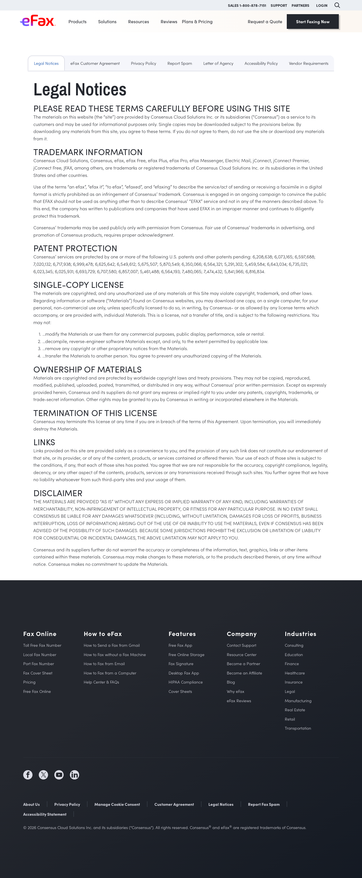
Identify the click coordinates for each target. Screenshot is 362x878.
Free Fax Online (37, 691)
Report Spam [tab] (179, 63)
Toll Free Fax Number (42, 645)
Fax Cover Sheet (37, 673)
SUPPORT (279, 5)
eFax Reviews (239, 700)
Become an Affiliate (244, 673)
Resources (138, 21)
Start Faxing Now (312, 21)
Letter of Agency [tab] (218, 63)
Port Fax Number (38, 663)
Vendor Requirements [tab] (308, 63)
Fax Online (40, 633)
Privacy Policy (67, 804)
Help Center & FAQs (101, 682)
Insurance (294, 682)
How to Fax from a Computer (110, 673)
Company (242, 633)
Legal (290, 691)
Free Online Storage (186, 654)
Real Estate (295, 709)
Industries (300, 633)
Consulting (294, 645)
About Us (31, 804)
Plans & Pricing (197, 21)
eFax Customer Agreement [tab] (95, 63)
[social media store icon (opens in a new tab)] (119, 775)
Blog (231, 682)
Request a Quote (265, 21)
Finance (292, 663)
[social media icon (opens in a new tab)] (28, 775)
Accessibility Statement (44, 814)
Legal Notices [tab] (46, 63)
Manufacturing (298, 700)
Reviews (169, 21)
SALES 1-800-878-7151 (247, 5)
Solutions (107, 21)
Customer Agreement (174, 804)
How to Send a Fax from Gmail (112, 645)
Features (182, 633)
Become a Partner (243, 663)
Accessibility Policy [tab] (261, 63)
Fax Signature (181, 663)
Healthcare (295, 673)
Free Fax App (180, 645)
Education (294, 654)
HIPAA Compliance (186, 682)
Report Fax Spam (264, 804)
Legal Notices (221, 804)
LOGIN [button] (321, 5)
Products (77, 21)
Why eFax (235, 691)
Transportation (298, 728)
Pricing (29, 682)
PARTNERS (300, 5)
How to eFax (103, 633)
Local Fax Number (39, 654)
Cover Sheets (180, 691)
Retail (290, 719)
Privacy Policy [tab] (143, 63)
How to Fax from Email (104, 663)
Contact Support (241, 645)
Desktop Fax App (184, 673)
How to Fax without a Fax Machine (115, 654)
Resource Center (242, 654)
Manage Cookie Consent (117, 804)
